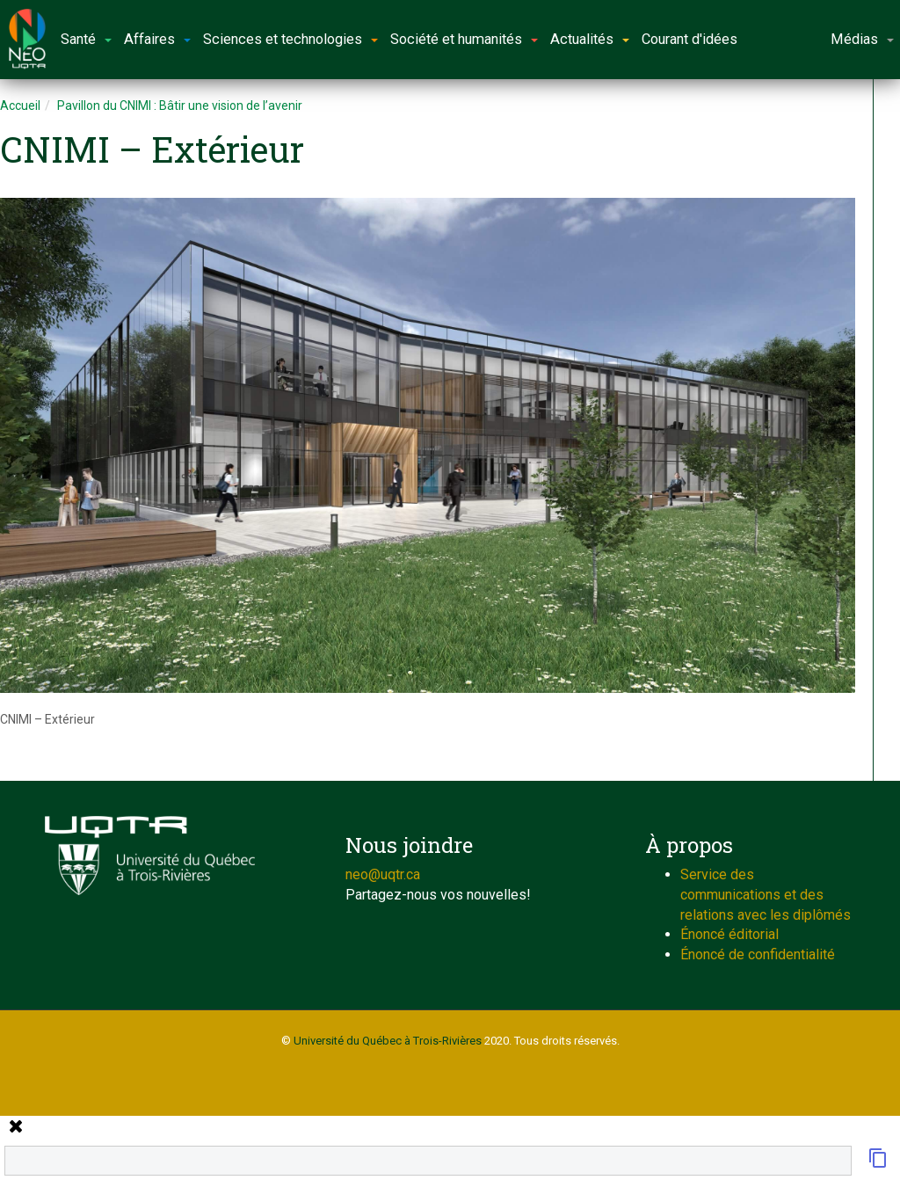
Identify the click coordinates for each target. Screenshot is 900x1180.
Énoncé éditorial (729, 934)
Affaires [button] (157, 39)
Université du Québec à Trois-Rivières (388, 1040)
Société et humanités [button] (464, 39)
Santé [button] (86, 39)
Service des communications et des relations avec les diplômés (765, 894)
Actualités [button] (589, 39)
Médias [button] (862, 39)
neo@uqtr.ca (382, 874)
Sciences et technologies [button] (290, 39)
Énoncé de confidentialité (757, 954)
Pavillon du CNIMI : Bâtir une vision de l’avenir (179, 105)
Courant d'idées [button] (689, 39)
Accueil (20, 105)
